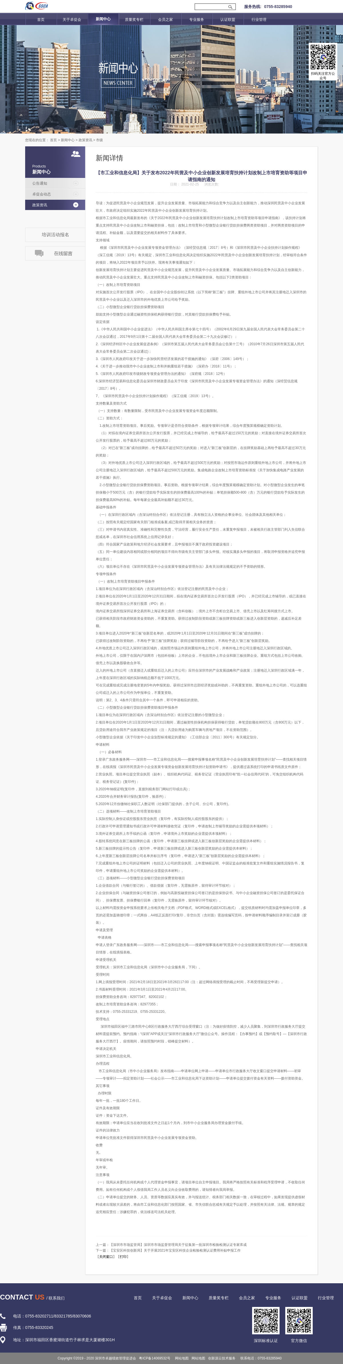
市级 (99, 140)
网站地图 (181, 1358)
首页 (41, 19)
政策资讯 (85, 140)
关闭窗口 (106, 1257)
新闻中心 (68, 140)
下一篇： (168, 1250)
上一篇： (171, 1245)
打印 (123, 1257)
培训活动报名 (55, 234)
